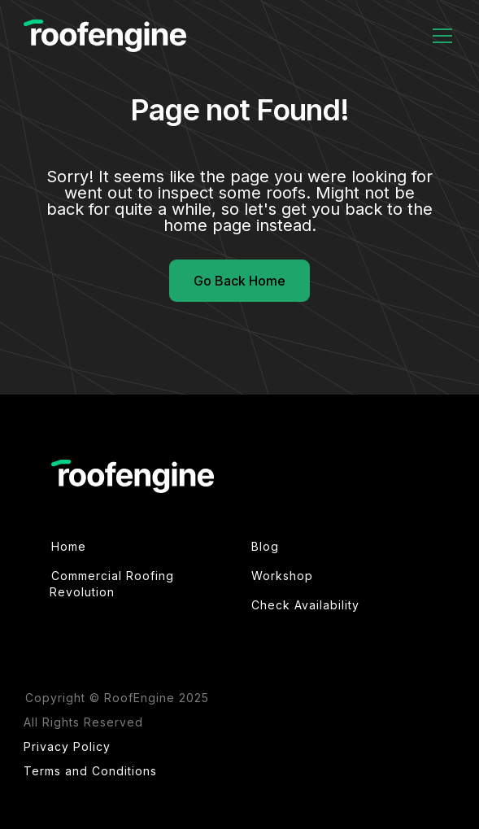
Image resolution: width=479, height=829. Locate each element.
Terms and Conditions (90, 771)
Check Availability (305, 605)
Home (68, 546)
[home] (105, 36)
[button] (439, 35)
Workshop (282, 575)
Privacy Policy (67, 746)
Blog (265, 546)
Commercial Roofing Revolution (112, 584)
